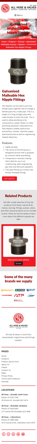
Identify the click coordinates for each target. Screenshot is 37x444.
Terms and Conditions (10, 378)
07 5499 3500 (13, 420)
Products (12, 41)
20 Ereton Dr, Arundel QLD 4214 (14, 400)
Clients (4, 367)
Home (3, 41)
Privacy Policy (7, 376)
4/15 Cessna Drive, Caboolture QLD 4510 (18, 422)
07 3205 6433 (13, 408)
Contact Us (6, 370)
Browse (18, 263)
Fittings (21, 41)
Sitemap (4, 381)
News (3, 373)
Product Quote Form (10, 361)
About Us (5, 364)
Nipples (21, 44)
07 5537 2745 (13, 397)
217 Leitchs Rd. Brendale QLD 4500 (15, 411)
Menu (18, 15)
